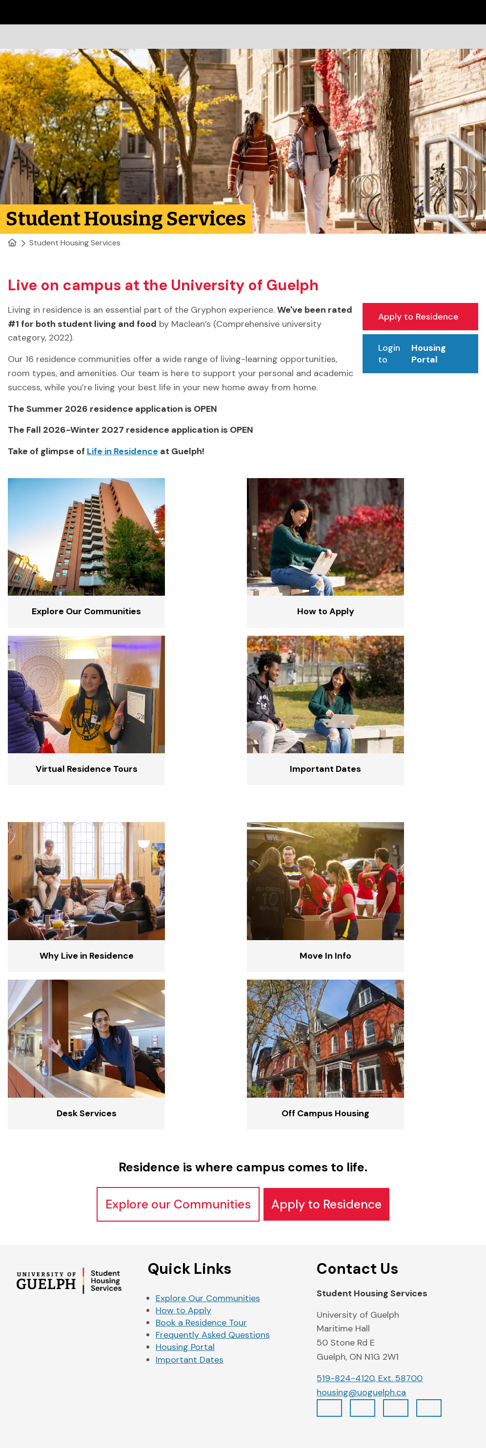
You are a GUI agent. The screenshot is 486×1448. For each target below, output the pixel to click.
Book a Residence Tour (201, 1322)
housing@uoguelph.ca (361, 1392)
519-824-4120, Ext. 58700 (370, 1378)
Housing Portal (185, 1347)
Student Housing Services (75, 243)
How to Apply (183, 1310)
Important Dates (189, 1360)
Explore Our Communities (208, 1298)
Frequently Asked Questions (213, 1335)
